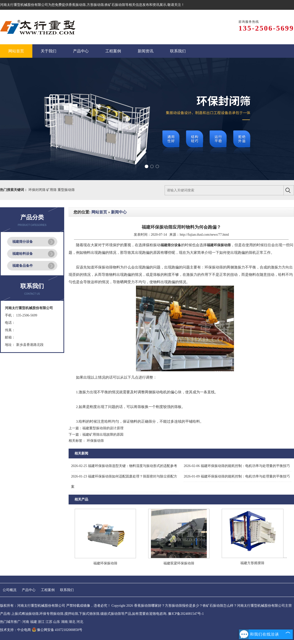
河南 (25, 622)
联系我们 (67, 590)
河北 (79, 622)
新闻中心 (119, 212)
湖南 (64, 622)
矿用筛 (52, 190)
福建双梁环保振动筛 (178, 563)
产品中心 (29, 590)
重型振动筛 (66, 190)
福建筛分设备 (22, 242)
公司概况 (9, 590)
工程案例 (48, 590)
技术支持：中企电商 (15, 630)
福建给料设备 (22, 254)
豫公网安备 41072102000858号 (57, 630)
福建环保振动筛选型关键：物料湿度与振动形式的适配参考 (124, 466)
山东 (56, 622)
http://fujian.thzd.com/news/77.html (204, 234)
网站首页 (99, 212)
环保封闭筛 (37, 190)
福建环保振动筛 (105, 563)
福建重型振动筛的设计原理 (102, 428)
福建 (33, 622)
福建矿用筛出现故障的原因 (102, 434)
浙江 (41, 622)
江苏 (49, 622)
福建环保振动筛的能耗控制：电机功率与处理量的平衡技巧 (237, 466)
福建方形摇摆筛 (252, 563)
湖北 (72, 622)
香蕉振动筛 (77, 5)
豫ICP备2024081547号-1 (186, 614)
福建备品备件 (22, 266)
